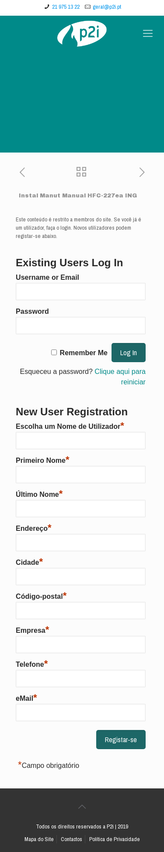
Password (32, 311)
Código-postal (41, 595)
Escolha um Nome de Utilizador (70, 425)
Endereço (33, 527)
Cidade (29, 561)
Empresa (32, 629)
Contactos (71, 839)
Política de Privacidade (114, 839)
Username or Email (47, 277)
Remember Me (84, 352)
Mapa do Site (39, 839)
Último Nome (39, 493)
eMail (26, 697)
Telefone (32, 663)
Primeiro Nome (42, 459)
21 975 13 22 (66, 6)
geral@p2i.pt (107, 6)
